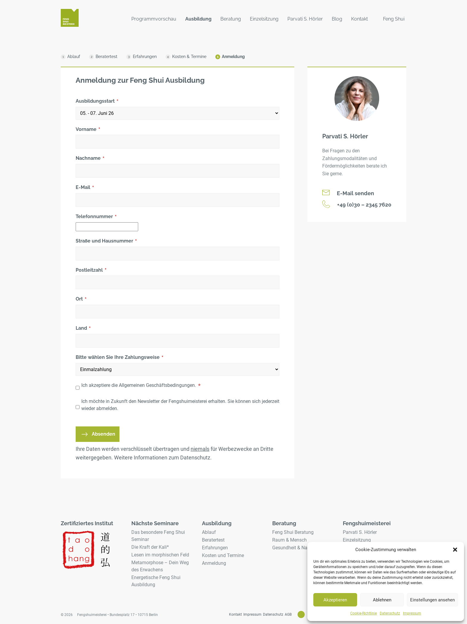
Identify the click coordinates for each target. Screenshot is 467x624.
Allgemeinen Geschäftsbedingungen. (157, 385)
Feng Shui (393, 19)
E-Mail (85, 188)
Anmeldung (214, 563)
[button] (455, 550)
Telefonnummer (96, 217)
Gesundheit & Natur (292, 548)
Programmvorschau (153, 19)
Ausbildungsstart (97, 101)
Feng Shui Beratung (293, 532)
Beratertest (213, 540)
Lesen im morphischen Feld (160, 555)
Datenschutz (390, 613)
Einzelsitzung (264, 19)
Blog (337, 19)
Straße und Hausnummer (106, 241)
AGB (288, 614)
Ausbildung (198, 19)
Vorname (88, 130)
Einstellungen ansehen (432, 600)
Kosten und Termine (223, 555)
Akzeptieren (335, 600)
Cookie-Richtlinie (363, 613)
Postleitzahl (91, 270)
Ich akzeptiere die (141, 385)
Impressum (412, 613)
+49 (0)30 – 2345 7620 (356, 204)
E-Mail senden (348, 193)
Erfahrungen (215, 548)
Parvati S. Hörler (305, 19)
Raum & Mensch (289, 540)
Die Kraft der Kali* (150, 547)
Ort (81, 299)
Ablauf (209, 532)
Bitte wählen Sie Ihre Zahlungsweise (120, 358)
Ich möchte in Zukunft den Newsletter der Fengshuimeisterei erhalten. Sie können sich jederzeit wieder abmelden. (180, 404)
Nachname (90, 158)
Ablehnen (382, 600)
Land (83, 328)
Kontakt (359, 19)
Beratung (230, 19)
